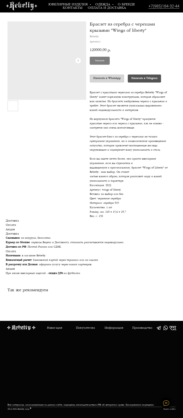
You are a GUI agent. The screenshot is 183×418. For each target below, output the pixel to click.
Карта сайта (169, 409)
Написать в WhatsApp (107, 78)
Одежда (103, 4)
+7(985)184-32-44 (164, 6)
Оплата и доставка (107, 8)
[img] (159, 328)
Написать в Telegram (144, 78)
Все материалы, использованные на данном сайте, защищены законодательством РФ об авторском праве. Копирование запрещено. (81, 405)
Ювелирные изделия (68, 4)
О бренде (126, 4)
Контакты (72, 8)
